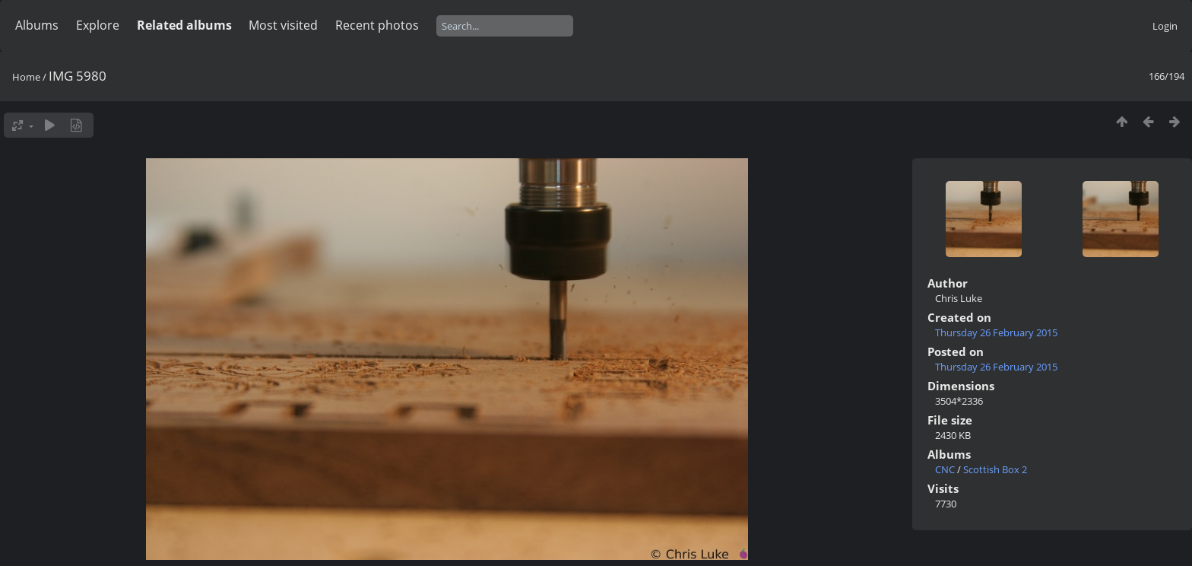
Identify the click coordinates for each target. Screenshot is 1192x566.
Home (26, 77)
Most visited (283, 25)
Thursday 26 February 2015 (996, 332)
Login (1165, 26)
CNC (945, 469)
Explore (97, 25)
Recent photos (377, 25)
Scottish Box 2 (995, 469)
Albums (37, 25)
